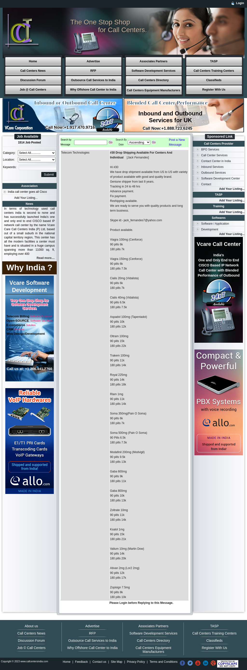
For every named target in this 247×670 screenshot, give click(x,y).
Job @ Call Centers (33, 89)
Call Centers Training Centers (213, 70)
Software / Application (215, 223)
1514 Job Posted (29, 142)
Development (209, 229)
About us (31, 626)
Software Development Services (153, 70)
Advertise (93, 61)
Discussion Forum (33, 80)
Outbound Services (213, 172)
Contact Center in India (216, 161)
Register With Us (214, 89)
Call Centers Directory (153, 80)
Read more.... (46, 258)
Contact (206, 184)
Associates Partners (153, 61)
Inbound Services (212, 167)
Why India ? (30, 267)
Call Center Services (214, 155)
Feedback (81, 661)
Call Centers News (33, 70)
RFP (93, 70)
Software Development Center (220, 178)
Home (33, 61)
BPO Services (210, 149)
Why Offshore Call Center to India (93, 89)
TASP (214, 61)
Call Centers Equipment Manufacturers (153, 90)
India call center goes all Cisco (27, 191)
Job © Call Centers (31, 648)
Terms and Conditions (164, 661)
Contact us (99, 661)
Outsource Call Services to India (93, 80)
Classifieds (213, 80)
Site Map (116, 661)
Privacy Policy (136, 661)
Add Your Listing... (26, 198)
